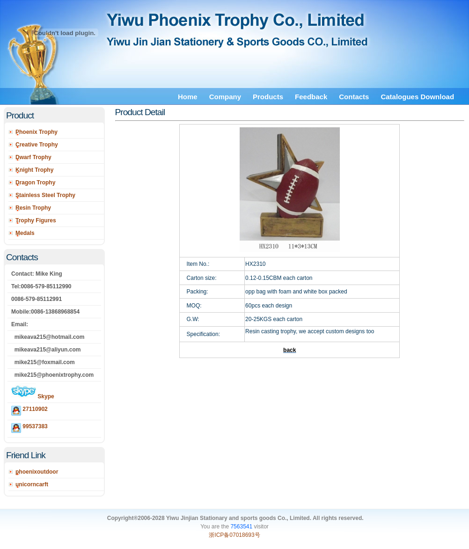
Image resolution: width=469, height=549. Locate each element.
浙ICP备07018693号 (234, 535)
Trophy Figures (35, 220)
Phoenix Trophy (36, 132)
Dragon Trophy (35, 182)
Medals (25, 233)
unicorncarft (31, 484)
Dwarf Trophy (33, 157)
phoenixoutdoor (36, 471)
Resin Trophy (33, 208)
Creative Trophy (36, 144)
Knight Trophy (34, 170)
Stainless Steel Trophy (45, 195)
